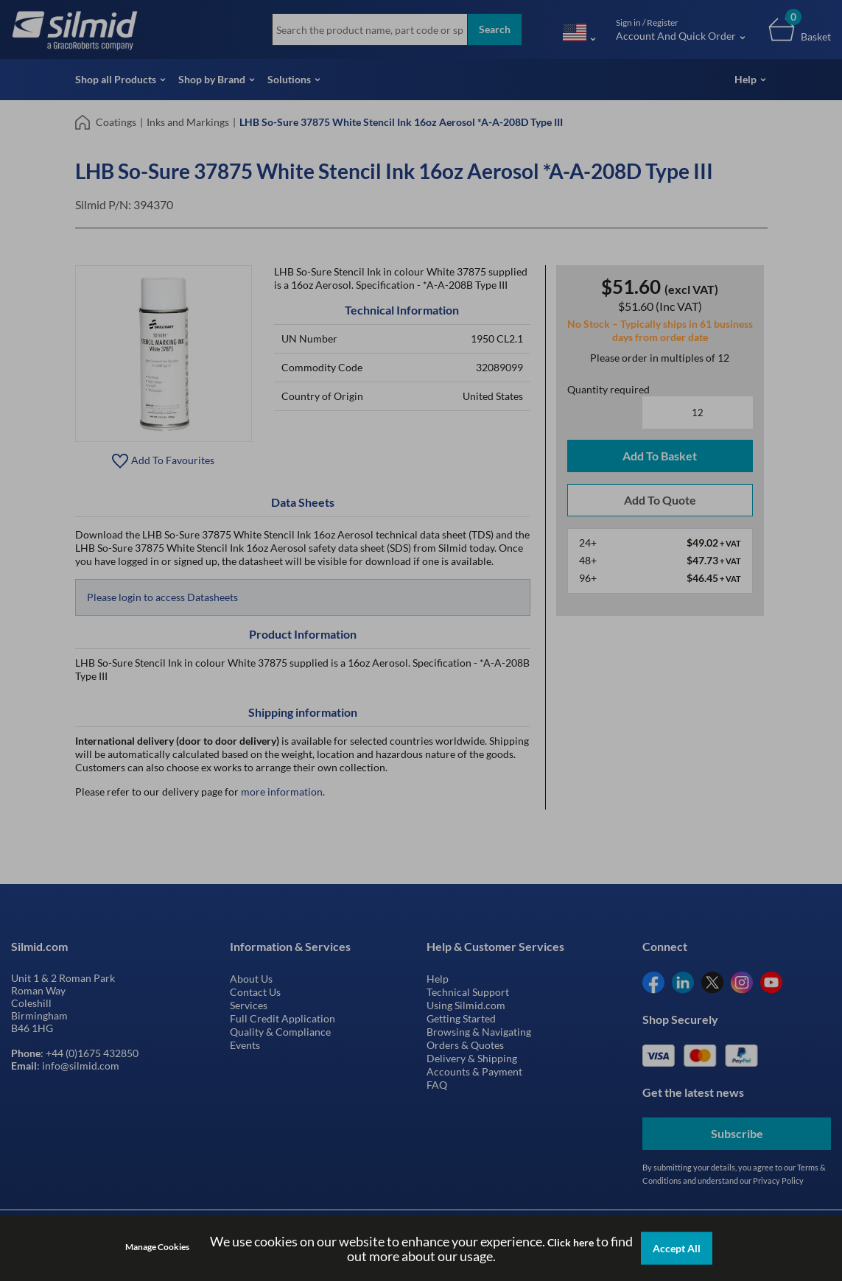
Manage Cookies (157, 1246)
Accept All (677, 1248)
